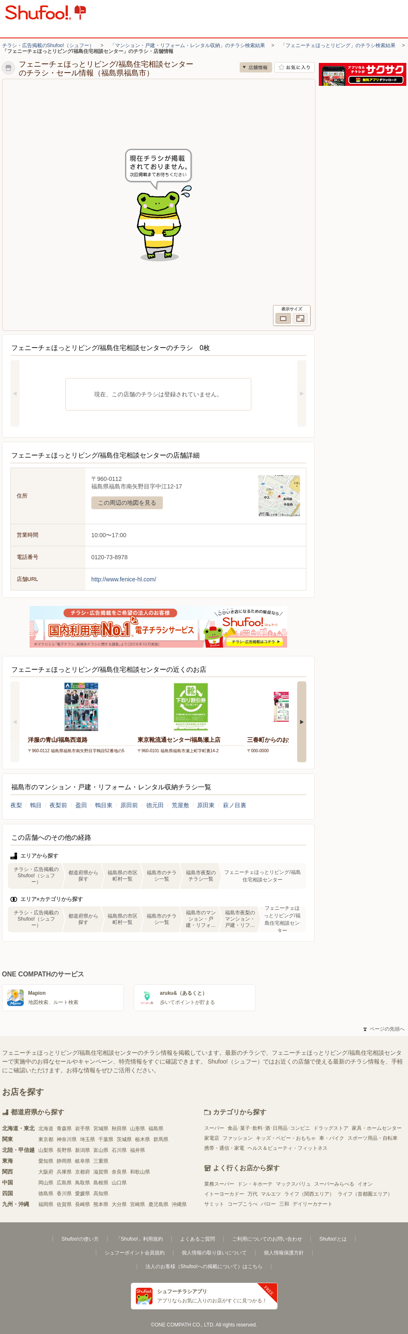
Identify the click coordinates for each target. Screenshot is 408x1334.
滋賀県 (100, 1172)
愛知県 (45, 1161)
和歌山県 (140, 1172)
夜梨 (16, 805)
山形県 (137, 1128)
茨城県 (124, 1139)
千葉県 (105, 1139)
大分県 (119, 1204)
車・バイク (331, 1138)
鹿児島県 (158, 1204)
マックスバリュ (293, 1184)
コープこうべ (243, 1204)
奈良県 (119, 1172)
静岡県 (64, 1161)
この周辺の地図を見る (127, 502)
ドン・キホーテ (255, 1184)
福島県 (155, 1128)
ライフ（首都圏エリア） (365, 1194)
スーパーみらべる (334, 1184)
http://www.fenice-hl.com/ (123, 579)
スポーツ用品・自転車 (373, 1138)
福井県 (137, 1150)
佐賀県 (64, 1204)
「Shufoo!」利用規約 (139, 1239)
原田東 (206, 805)
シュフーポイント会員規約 (135, 1253)
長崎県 (82, 1204)
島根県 (100, 1183)
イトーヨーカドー (224, 1194)
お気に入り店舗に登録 (294, 67)
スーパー (214, 1128)
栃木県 (142, 1139)
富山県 (100, 1150)
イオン (365, 1184)
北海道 (45, 1128)
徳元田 (155, 805)
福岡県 (45, 1204)
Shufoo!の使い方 (79, 1239)
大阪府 (45, 1172)
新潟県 (82, 1150)
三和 (284, 1204)
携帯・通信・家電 (224, 1148)
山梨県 (45, 1150)
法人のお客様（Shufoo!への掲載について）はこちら (204, 1266)
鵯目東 (104, 805)
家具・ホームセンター (377, 1128)
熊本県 (100, 1204)
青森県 (64, 1128)
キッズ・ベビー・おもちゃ (286, 1138)
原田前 (129, 805)
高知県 (100, 1193)
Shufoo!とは (332, 1239)
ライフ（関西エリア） (309, 1194)
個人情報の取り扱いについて (214, 1253)
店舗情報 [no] (256, 67)
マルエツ (271, 1194)
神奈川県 (67, 1139)
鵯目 (36, 805)
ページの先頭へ (383, 1029)
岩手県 (82, 1128)
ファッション (238, 1138)
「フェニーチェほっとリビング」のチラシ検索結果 (337, 45)
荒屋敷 (180, 805)
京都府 (82, 1172)
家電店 (211, 1138)
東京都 (45, 1139)
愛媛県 (82, 1193)
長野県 (64, 1150)
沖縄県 (179, 1204)
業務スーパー (219, 1184)
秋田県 (119, 1128)
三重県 (100, 1161)
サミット (214, 1204)
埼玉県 (87, 1139)
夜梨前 (58, 805)
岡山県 (45, 1183)
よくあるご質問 (197, 1239)
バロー (268, 1204)
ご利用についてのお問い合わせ (267, 1239)
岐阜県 (82, 1161)
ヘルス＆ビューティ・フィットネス (288, 1148)
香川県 (64, 1193)
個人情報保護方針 (284, 1253)
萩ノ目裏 (234, 805)
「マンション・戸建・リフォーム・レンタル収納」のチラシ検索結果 (187, 45)
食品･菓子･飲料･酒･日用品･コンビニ (269, 1128)
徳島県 (45, 1193)
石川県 (119, 1150)
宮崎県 (137, 1204)
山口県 (119, 1183)
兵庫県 (64, 1172)
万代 (253, 1194)
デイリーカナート (313, 1204)
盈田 (81, 805)
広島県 (64, 1183)
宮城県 (100, 1128)
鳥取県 (82, 1183)
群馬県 (160, 1139)
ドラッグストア (330, 1128)
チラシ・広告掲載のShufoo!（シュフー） (48, 45)
